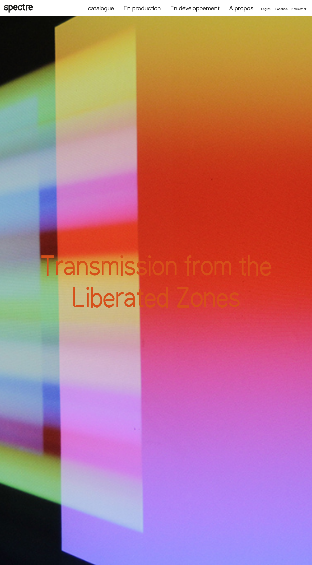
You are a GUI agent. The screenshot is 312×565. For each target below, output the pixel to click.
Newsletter (299, 9)
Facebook (281, 9)
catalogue (101, 8)
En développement (195, 8)
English (266, 9)
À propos (241, 8)
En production (142, 8)
